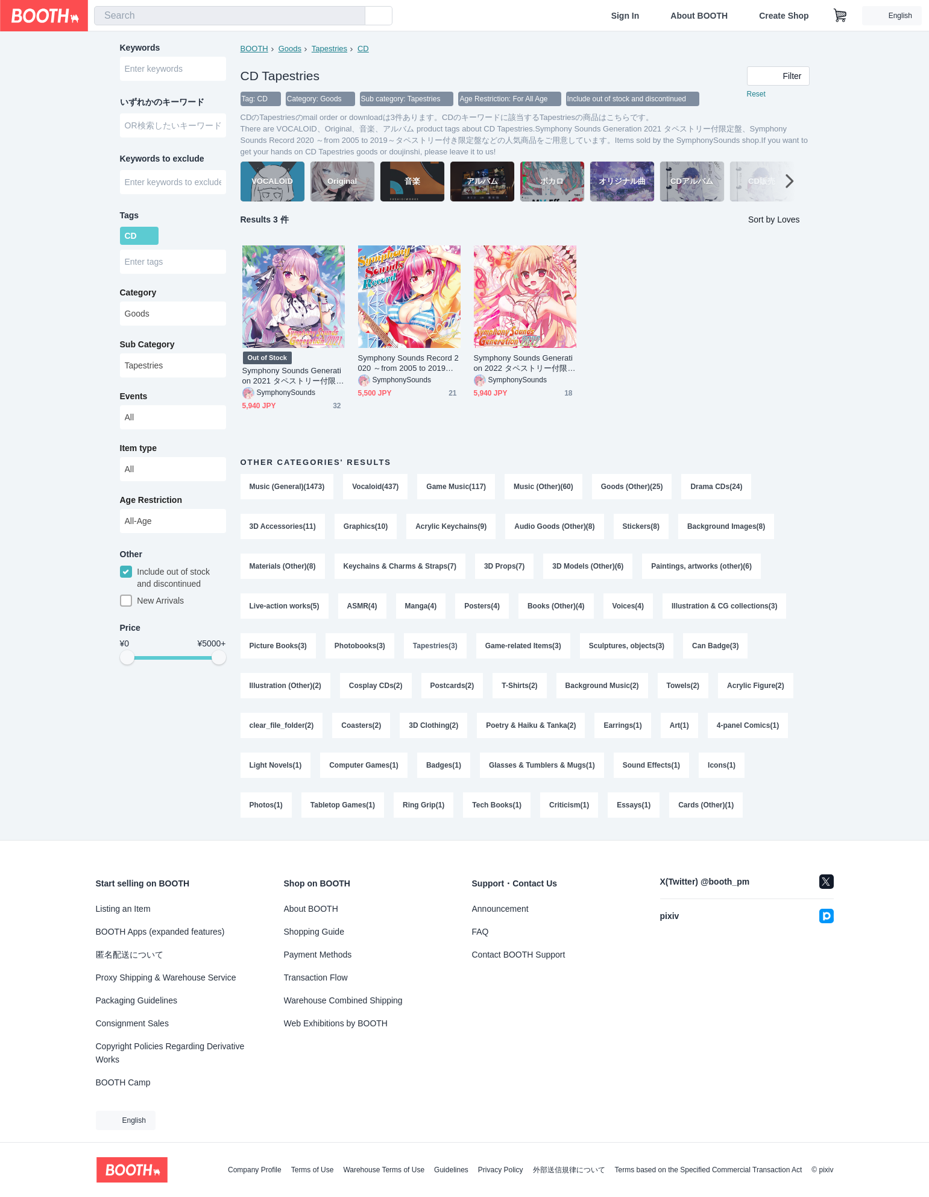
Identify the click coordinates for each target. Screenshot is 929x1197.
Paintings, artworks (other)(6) (701, 566)
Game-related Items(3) (523, 646)
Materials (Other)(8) (283, 566)
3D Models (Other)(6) (587, 566)
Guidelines (451, 1169)
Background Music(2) (602, 685)
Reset (756, 94)
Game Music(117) (456, 486)
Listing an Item (123, 909)
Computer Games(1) (363, 765)
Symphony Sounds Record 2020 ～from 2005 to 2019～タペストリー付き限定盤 (408, 363)
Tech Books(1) (496, 805)
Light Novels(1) (276, 765)
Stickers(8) (641, 526)
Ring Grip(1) (423, 805)
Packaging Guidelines (136, 1000)
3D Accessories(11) (283, 526)
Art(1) (679, 725)
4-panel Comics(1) (748, 725)
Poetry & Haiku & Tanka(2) (531, 725)
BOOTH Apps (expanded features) (160, 931)
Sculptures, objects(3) (626, 646)
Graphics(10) (366, 526)
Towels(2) (683, 685)
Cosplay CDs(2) (376, 685)
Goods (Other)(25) (632, 486)
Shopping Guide (314, 931)
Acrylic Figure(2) (755, 685)
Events (134, 396)
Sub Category (147, 344)
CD (363, 48)
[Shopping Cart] (840, 15)
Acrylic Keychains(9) (451, 526)
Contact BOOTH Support (518, 954)
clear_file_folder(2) (282, 725)
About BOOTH (699, 15)
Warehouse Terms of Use (383, 1169)
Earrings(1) (622, 725)
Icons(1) (721, 765)
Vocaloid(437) (375, 486)
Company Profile (255, 1169)
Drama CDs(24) (716, 486)
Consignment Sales (132, 1023)
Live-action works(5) (285, 606)
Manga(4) (421, 606)
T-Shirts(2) (519, 685)
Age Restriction (151, 500)
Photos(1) (266, 805)
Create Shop (783, 15)
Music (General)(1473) (287, 486)
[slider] (127, 657)
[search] (353, 16)
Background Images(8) (726, 526)
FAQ (480, 931)
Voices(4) (628, 606)
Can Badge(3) (715, 646)
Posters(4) (482, 606)
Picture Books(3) (278, 646)
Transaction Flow (316, 977)
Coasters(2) (361, 725)
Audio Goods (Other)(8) (554, 526)
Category (138, 292)
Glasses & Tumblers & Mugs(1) (542, 765)
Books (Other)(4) (556, 606)
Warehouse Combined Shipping (343, 1000)
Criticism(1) (569, 805)
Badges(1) (443, 765)
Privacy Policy (500, 1169)
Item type (138, 448)
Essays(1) (633, 805)
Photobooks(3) (360, 646)
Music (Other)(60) (543, 486)
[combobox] (229, 15)
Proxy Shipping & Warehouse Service (166, 977)
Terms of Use (312, 1169)
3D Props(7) (504, 566)
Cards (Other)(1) (706, 805)
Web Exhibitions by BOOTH (336, 1023)
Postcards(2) (452, 685)
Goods (290, 48)
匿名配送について (129, 954)
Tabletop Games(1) (342, 805)
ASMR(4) (362, 606)
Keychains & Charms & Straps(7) (400, 566)
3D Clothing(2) (433, 725)
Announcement (500, 909)
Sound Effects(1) (651, 765)
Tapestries (329, 48)
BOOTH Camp (123, 1082)
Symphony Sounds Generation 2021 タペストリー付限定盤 (293, 376)
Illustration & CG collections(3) (724, 606)
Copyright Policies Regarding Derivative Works (170, 1052)
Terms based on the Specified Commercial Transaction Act (708, 1169)
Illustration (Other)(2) (285, 685)
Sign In (625, 15)
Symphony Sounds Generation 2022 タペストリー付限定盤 (525, 363)
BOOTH (254, 48)
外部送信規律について (569, 1169)
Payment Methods (318, 954)
